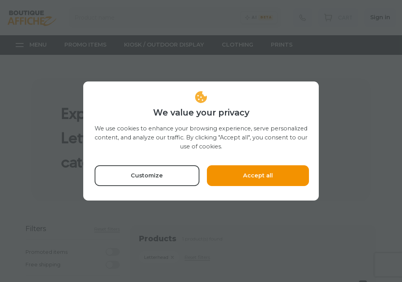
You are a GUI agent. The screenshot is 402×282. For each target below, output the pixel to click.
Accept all (258, 175)
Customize (147, 175)
